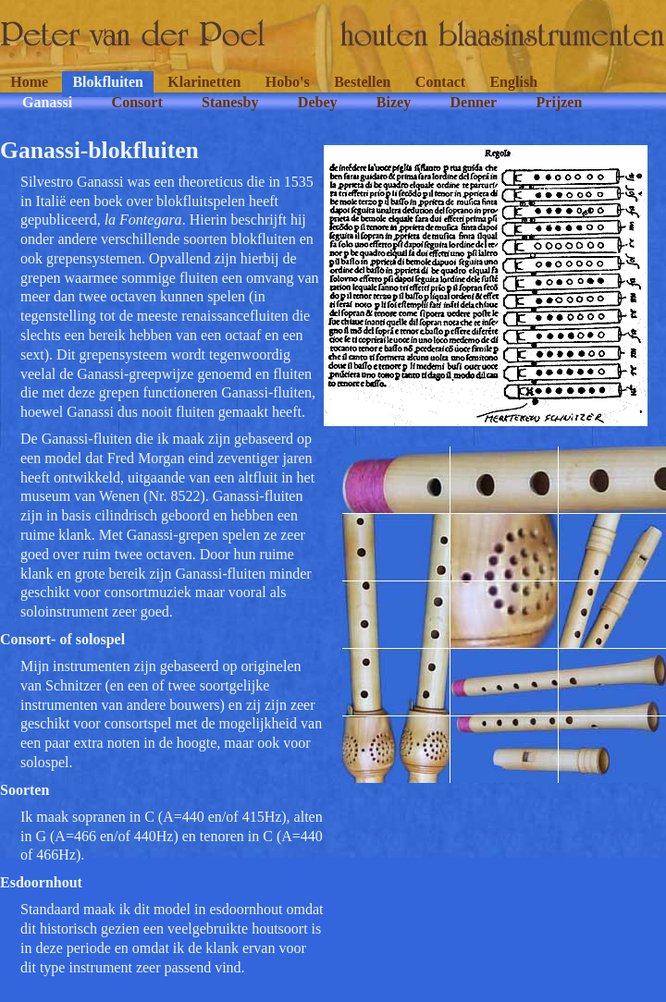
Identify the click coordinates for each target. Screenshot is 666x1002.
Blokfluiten (107, 82)
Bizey (393, 102)
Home (29, 82)
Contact (440, 82)
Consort (137, 102)
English (513, 82)
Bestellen (362, 82)
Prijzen (559, 102)
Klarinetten (203, 82)
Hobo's (287, 82)
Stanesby (230, 102)
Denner (474, 102)
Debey (318, 102)
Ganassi (47, 102)
